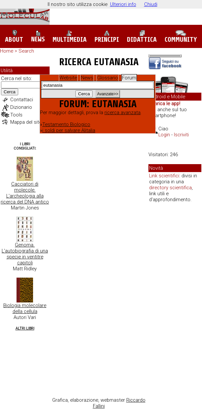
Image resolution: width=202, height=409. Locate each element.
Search (26, 51)
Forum (129, 78)
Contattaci (21, 100)
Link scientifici (164, 176)
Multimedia (70, 36)
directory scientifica (170, 188)
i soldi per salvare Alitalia (68, 130)
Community (181, 36)
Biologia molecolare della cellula (24, 308)
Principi (107, 36)
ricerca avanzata (122, 112)
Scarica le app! (164, 104)
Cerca (10, 91)
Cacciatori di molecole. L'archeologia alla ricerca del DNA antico (25, 193)
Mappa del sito (26, 122)
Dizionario (21, 107)
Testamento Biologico (66, 124)
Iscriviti (181, 135)
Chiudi (150, 4)
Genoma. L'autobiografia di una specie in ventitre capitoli (25, 254)
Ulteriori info (123, 4)
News (38, 36)
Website (68, 78)
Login (164, 135)
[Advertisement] (174, 309)
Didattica (142, 36)
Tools (16, 115)
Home (6, 51)
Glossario (107, 78)
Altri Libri (25, 328)
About (14, 36)
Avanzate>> (107, 94)
